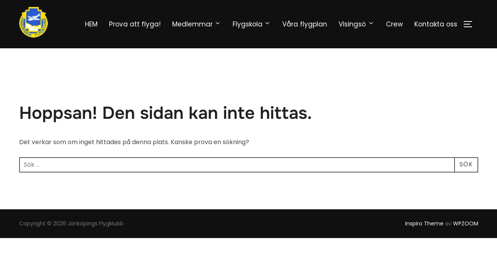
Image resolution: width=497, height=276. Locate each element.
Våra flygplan (304, 24)
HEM (91, 24)
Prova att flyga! (135, 24)
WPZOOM (465, 223)
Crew (394, 24)
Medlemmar (196, 24)
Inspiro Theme (424, 223)
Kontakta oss (435, 24)
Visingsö (356, 24)
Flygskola (252, 24)
